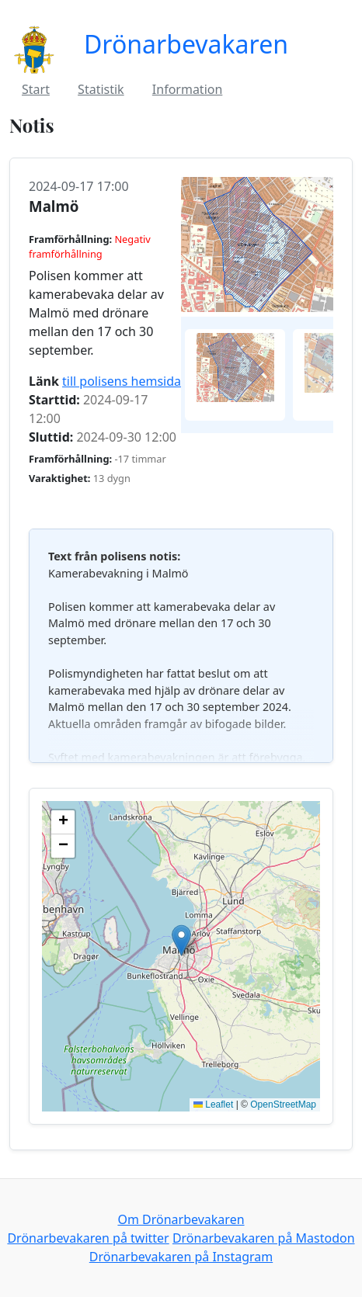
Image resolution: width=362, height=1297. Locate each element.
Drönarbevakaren (186, 44)
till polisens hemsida (121, 381)
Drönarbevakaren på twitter (88, 1238)
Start (36, 89)
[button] (181, 940)
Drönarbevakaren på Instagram (181, 1256)
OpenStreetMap (283, 1104)
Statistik (101, 89)
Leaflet (213, 1104)
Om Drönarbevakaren (180, 1219)
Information (187, 89)
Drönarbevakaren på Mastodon (263, 1238)
